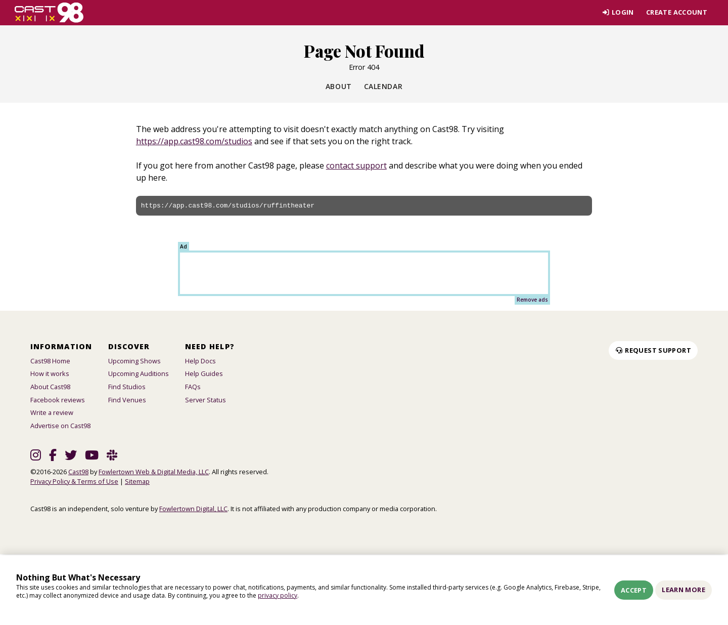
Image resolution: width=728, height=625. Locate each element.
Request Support (653, 350)
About (339, 86)
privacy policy (277, 595)
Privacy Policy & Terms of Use (74, 481)
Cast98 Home (50, 360)
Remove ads (532, 299)
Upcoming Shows (134, 360)
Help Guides (204, 373)
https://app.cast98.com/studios (194, 141)
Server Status (205, 399)
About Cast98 (50, 386)
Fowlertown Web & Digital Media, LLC (154, 471)
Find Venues (127, 399)
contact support (356, 165)
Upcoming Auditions (138, 373)
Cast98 (78, 471)
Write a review (51, 412)
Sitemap (137, 481)
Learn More (683, 589)
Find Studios (127, 386)
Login (618, 12)
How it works (49, 373)
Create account (676, 12)
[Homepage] (49, 12)
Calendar (383, 86)
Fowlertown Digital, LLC (193, 508)
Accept (634, 590)
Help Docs (200, 360)
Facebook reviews (57, 399)
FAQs (193, 386)
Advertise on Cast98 (60, 425)
